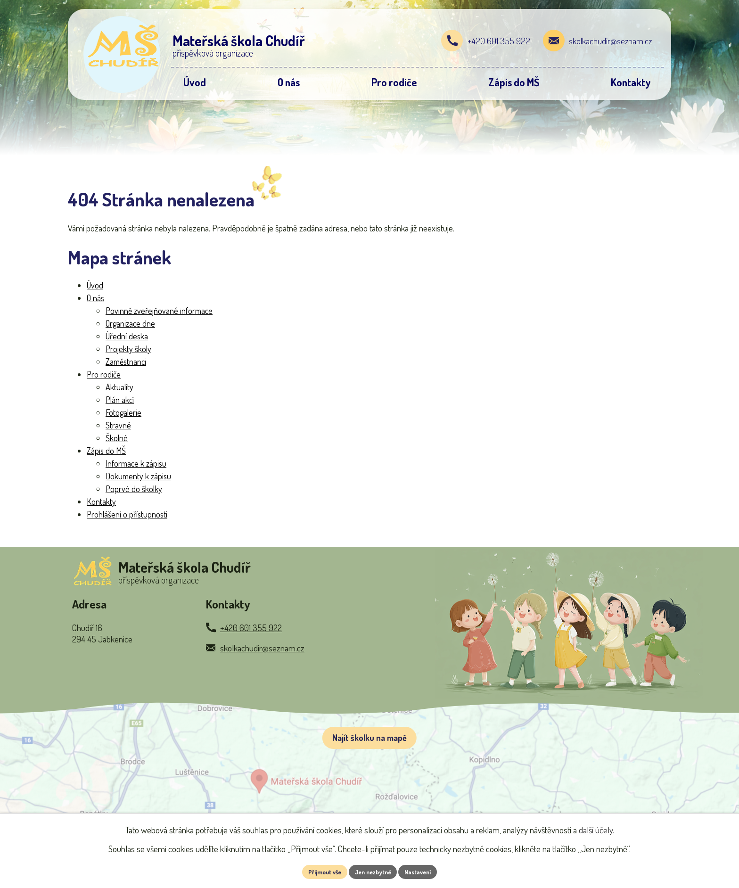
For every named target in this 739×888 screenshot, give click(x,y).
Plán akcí (120, 400)
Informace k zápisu (136, 463)
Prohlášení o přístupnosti (127, 514)
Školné (117, 438)
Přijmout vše (319, 871)
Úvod (95, 285)
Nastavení (423, 871)
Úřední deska (127, 336)
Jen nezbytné (373, 871)
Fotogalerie (123, 412)
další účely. (596, 828)
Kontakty (101, 501)
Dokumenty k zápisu (138, 476)
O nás (95, 298)
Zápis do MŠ (106, 450)
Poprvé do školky (134, 489)
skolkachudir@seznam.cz (610, 41)
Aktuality (119, 387)
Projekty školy (128, 349)
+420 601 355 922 (499, 41)
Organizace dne (130, 323)
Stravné (118, 425)
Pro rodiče (104, 374)
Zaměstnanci (126, 361)
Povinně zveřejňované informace (159, 310)
